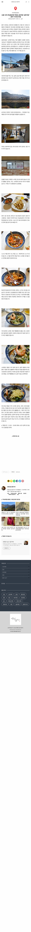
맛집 (9, 798)
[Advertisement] (15, 242)
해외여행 (23, 795)
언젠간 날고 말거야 (15, 1)
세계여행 (4, 772)
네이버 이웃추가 (12, 596)
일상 (3, 770)
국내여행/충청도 (15, 12)
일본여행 (17, 804)
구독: (8, 595)
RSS (18, 596)
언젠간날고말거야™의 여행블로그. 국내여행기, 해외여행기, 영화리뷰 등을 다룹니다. (12, 745)
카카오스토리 (14, 595)
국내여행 (4, 767)
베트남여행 (10, 801)
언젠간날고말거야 (11, 18)
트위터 (24, 595)
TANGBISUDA (18, 863)
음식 (4, 801)
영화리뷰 (5, 804)
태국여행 (15, 798)
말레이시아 (25, 804)
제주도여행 (18, 801)
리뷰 (4, 795)
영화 (3, 775)
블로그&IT (4, 778)
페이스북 (20, 595)
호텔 (16, 795)
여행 (11, 804)
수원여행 (10, 795)
